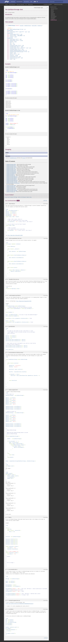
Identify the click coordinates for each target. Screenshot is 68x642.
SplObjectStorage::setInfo (11, 189)
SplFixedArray (53, 17)
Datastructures (30, 4)
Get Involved (26, 1)
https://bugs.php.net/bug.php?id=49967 (15, 235)
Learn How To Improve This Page (11, 197)
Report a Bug (29, 197)
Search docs (51, 1)
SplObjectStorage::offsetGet (11, 178)
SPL (26, 4)
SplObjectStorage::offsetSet (11, 179)
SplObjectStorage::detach (11, 170)
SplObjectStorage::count (10, 168)
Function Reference (12, 4)
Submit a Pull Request (22, 197)
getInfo (11, 41)
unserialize (12, 57)
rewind (11, 52)
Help (31, 1)
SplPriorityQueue (53, 16)
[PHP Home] (7, 1)
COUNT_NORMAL (19, 35)
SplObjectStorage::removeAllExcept (13, 182)
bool (21, 34)
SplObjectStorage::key (10, 174)
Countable (21, 25)
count (11, 35)
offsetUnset (12, 49)
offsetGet (12, 46)
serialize (12, 55)
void (29, 31)
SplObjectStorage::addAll (11, 164)
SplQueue (52, 11)
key (10, 42)
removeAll (12, 50)
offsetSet (12, 47)
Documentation (19, 1)
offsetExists (12, 45)
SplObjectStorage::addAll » (58, 4)
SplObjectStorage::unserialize (11, 190)
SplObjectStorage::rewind (11, 185)
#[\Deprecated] (10, 30)
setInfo (11, 56)
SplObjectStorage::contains (11, 166)
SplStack (52, 10)
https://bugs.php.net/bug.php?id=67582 (23, 301)
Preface (6, 4)
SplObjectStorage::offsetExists (11, 176)
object (14, 31)
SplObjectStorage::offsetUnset (12, 180)
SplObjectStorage (16, 29)
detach (11, 39)
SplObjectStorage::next (10, 175)
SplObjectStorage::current (11, 169)
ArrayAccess (39, 25)
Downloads (13, 1)
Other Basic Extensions (20, 4)
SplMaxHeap (53, 13)
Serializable (34, 25)
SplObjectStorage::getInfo (11, 173)
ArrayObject (53, 18)
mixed (20, 31)
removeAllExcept (13, 51)
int (25, 29)
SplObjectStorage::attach (11, 165)
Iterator (23, 157)
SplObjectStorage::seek (10, 186)
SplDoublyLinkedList (54, 8)
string (21, 40)
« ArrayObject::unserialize (47, 4)
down (7, 203)
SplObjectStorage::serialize (11, 187)
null (26, 31)
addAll (11, 29)
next (11, 44)
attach (11, 31)
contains (11, 34)
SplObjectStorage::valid (10, 191)
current (11, 36)
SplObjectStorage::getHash (11, 171)
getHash (11, 40)
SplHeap (52, 12)
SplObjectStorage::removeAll (11, 181)
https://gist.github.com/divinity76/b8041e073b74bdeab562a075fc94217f (19, 603)
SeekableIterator (27, 25)
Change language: (37, 7)
